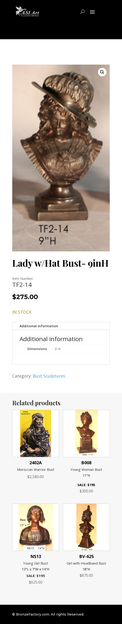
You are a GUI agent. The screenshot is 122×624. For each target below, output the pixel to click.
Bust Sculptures (49, 376)
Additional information (39, 326)
